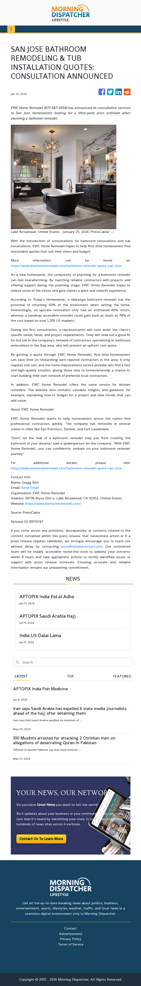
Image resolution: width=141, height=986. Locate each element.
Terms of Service (71, 944)
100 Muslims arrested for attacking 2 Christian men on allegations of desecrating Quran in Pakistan (64, 740)
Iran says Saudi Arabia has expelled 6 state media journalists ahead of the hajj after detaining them (69, 711)
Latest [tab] (21, 676)
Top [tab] (70, 676)
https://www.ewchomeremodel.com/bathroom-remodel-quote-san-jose (66, 265)
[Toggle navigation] (11, 29)
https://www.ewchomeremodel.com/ (53, 503)
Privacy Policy (70, 939)
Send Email (30, 487)
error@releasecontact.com (81, 546)
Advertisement (70, 933)
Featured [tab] (122, 676)
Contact (70, 928)
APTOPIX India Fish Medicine (40, 688)
